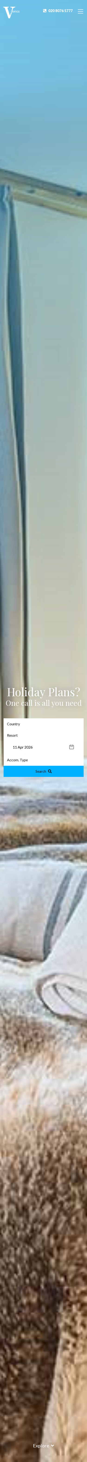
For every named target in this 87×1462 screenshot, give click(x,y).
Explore (43, 1445)
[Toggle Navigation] (80, 11)
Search (43, 771)
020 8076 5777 (58, 10)
